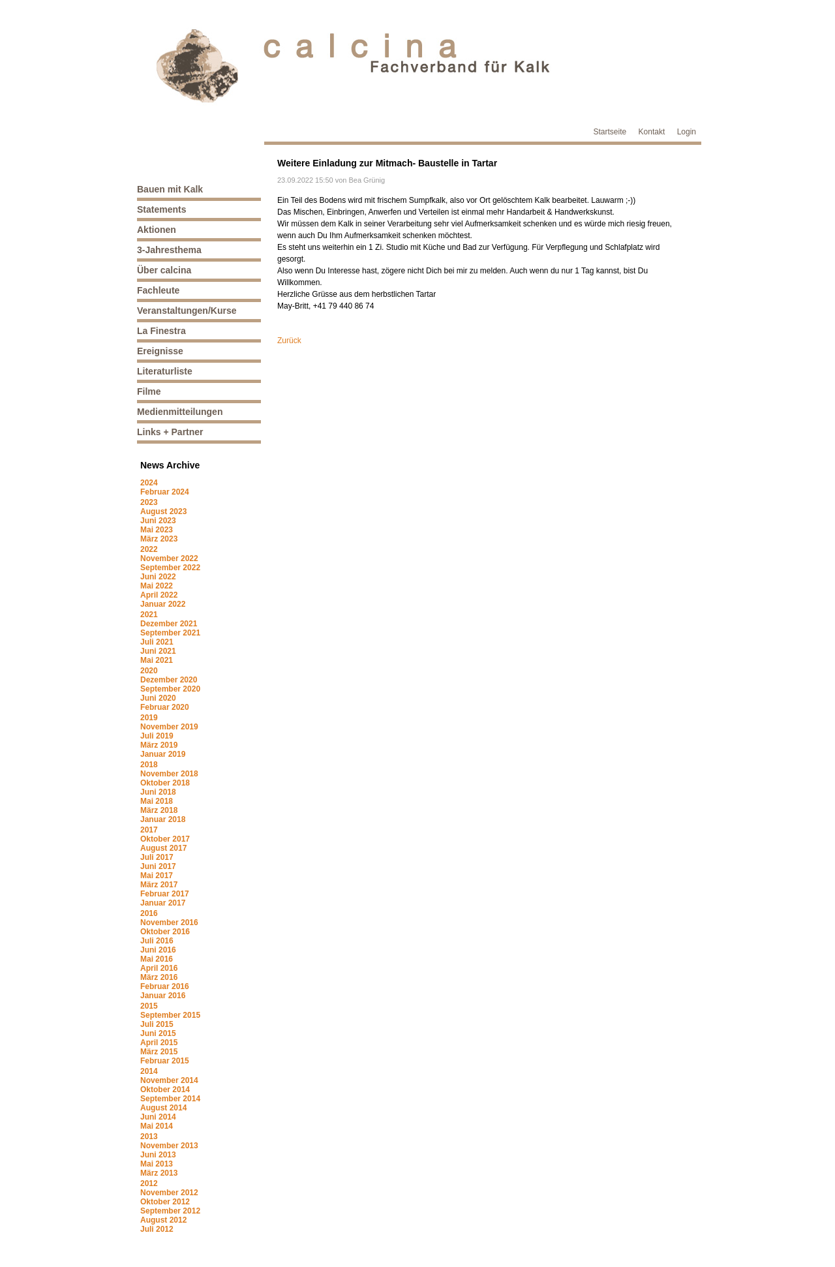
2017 (149, 829)
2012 (149, 1183)
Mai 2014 (156, 1126)
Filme (149, 391)
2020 (149, 670)
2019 (149, 717)
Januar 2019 (162, 754)
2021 (149, 614)
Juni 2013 (158, 1154)
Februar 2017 (164, 893)
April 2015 (158, 1042)
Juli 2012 (157, 1229)
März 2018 (158, 810)
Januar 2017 (162, 903)
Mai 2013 (156, 1163)
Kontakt (652, 131)
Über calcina (164, 270)
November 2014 (169, 1080)
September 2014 (170, 1098)
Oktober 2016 (165, 931)
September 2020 (170, 689)
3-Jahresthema (169, 250)
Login (686, 131)
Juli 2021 (157, 642)
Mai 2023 (156, 529)
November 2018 (169, 773)
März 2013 (158, 1173)
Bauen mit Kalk (170, 189)
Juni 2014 (158, 1117)
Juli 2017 (157, 857)
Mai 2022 (156, 585)
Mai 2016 (156, 959)
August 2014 (163, 1107)
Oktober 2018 (165, 782)
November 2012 (169, 1192)
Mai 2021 (156, 660)
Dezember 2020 (168, 679)
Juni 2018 (158, 792)
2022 (149, 549)
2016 (149, 913)
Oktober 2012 (165, 1201)
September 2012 (170, 1210)
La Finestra (161, 331)
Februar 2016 (164, 986)
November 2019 (169, 726)
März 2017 (158, 884)
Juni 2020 (158, 698)
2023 (149, 502)
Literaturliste (164, 371)
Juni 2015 (158, 1033)
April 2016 (158, 968)
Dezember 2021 (168, 623)
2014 (149, 1071)
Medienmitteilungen (179, 411)
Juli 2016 (157, 940)
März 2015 (158, 1051)
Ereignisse (160, 351)
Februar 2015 (164, 1060)
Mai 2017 (156, 875)
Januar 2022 (162, 604)
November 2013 (169, 1145)
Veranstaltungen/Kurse (187, 310)
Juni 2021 (158, 651)
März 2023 (158, 538)
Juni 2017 (158, 866)
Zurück (289, 340)
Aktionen (156, 229)
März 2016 (158, 977)
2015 (149, 1006)
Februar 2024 (164, 491)
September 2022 (170, 567)
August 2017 (163, 848)
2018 (149, 764)
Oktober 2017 (165, 839)
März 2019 (158, 745)
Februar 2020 (164, 707)
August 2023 (163, 511)
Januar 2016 (162, 995)
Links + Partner (170, 432)
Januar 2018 (162, 819)
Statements (161, 209)
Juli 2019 (157, 735)
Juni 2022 (158, 576)
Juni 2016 (158, 949)
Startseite (610, 131)
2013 (149, 1136)
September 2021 (170, 632)
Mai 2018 (156, 801)
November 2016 (169, 922)
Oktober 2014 (165, 1089)
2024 (149, 482)
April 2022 (158, 595)
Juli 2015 (157, 1024)
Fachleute (158, 290)
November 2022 (169, 558)
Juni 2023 (158, 520)
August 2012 (163, 1220)
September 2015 (170, 1015)
